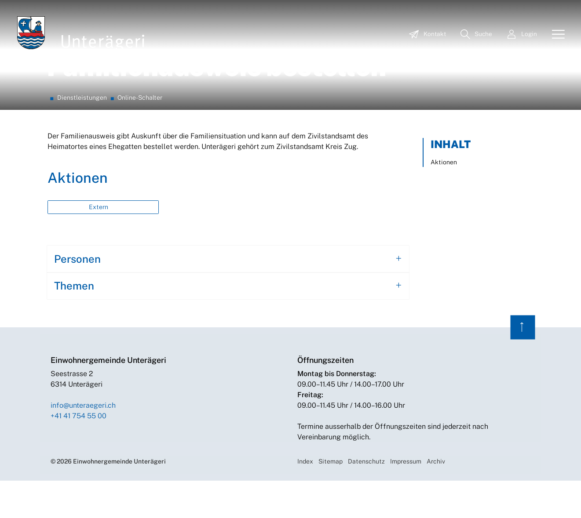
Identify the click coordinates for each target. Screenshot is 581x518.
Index (305, 498)
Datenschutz (366, 498)
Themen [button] (74, 323)
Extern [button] (99, 244)
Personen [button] (77, 296)
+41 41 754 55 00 (78, 453)
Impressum (405, 498)
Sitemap (330, 498)
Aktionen (444, 199)
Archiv (436, 498)
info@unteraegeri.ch (83, 442)
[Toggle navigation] (555, 34)
